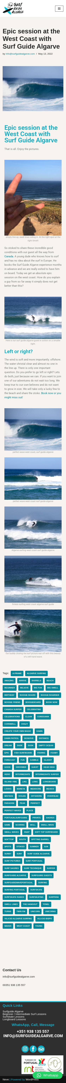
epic (6, 753)
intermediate (22, 774)
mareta (21, 789)
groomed (21, 767)
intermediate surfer (47, 774)
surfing (42, 883)
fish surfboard (23, 753)
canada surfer (13, 709)
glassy (48, 760)
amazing (9, 680)
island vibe (10, 782)
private (36, 818)
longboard (49, 782)
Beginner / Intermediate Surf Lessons (24, 1014)
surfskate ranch (14, 897)
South (22, 839)
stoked (20, 846)
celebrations (12, 717)
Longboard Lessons (14, 1019)
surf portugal (34, 861)
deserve (29, 738)
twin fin (21, 911)
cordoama (43, 717)
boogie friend (12, 702)
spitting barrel (40, 839)
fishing (41, 753)
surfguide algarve (15, 875)
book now (51, 702)
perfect (35, 803)
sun (46, 846)
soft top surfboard (46, 832)
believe (24, 688)
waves (7, 926)
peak (22, 803)
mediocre (35, 789)
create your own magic (17, 731)
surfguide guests (42, 875)
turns (7, 911)
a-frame (17, 673)
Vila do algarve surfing (18, 919)
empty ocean (46, 745)
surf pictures (12, 861)
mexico (50, 789)
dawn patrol (11, 738)
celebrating (34, 709)
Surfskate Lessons (13, 1016)
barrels (36, 680)
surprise (54, 897)
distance (44, 738)
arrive (23, 680)
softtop (9, 839)
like (24, 782)
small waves (11, 832)
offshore (36, 796)
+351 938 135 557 (33, 1031)
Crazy (24, 724)
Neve (6, 1079)
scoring (20, 825)
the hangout (30, 904)
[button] (47, 1075)
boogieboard (33, 702)
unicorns (50, 911)
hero (7, 774)
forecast (9, 760)
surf (19, 854)
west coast (23, 926)
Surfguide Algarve (13, 1011)
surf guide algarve (38, 854)
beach (50, 680)
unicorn (35, 911)
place (29, 810)
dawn (39, 731)
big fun (38, 688)
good (7, 767)
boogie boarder (50, 695)
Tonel (46, 904)
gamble (34, 760)
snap (26, 832)
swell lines (11, 904)
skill (33, 825)
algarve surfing (36, 673)
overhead (52, 796)
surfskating (36, 897)
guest (35, 767)
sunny (7, 854)
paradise (9, 803)
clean (28, 717)
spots (7, 846)
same (7, 825)
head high (49, 767)
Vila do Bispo (44, 919)
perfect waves (12, 810)
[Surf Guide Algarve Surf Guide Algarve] (13, 8)
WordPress (32, 1079)
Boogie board (27, 695)
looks (7, 789)
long (35, 782)
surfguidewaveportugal (18, 883)
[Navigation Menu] (59, 9)
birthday (9, 695)
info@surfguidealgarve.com (20, 53)
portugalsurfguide (15, 818)
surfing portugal (14, 890)
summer (34, 846)
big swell (52, 688)
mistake (8, 796)
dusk (30, 745)
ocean (22, 796)
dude (20, 745)
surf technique (33, 868)
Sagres (50, 818)
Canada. (9, 256)
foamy (54, 753)
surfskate (36, 890)
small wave (47, 825)
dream (8, 745)
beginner (9, 688)
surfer (51, 868)
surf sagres (11, 868)
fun (23, 760)
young (38, 926)
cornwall (10, 724)
